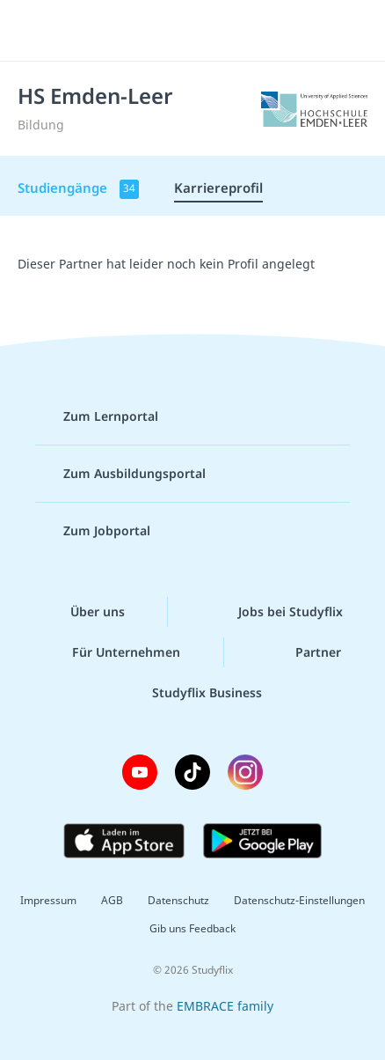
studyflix (208, 30)
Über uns (83, 612)
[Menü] (37, 30)
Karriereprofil (218, 187)
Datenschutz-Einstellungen (299, 900)
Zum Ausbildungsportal (120, 473)
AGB (112, 900)
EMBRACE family (225, 1005)
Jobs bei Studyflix (276, 612)
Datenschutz (178, 900)
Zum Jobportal (92, 531)
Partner (304, 652)
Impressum (48, 900)
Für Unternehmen (112, 652)
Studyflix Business (193, 693)
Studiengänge (78, 189)
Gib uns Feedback (192, 928)
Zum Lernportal (96, 416)
